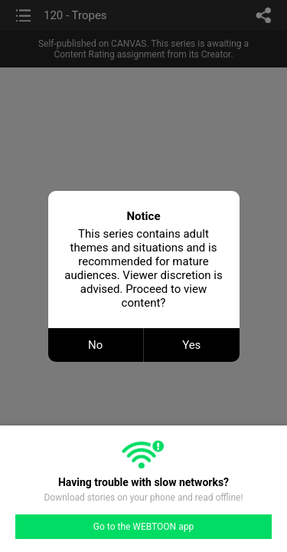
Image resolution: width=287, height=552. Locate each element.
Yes (191, 345)
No (95, 345)
